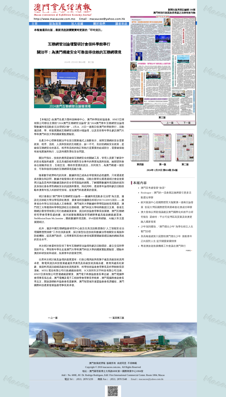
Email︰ (135, 379)
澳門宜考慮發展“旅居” (154, 187)
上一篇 (54, 318)
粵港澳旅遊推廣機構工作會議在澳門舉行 (164, 246)
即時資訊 (95, 30)
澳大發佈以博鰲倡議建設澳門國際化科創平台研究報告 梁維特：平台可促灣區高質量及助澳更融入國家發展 (167, 217)
